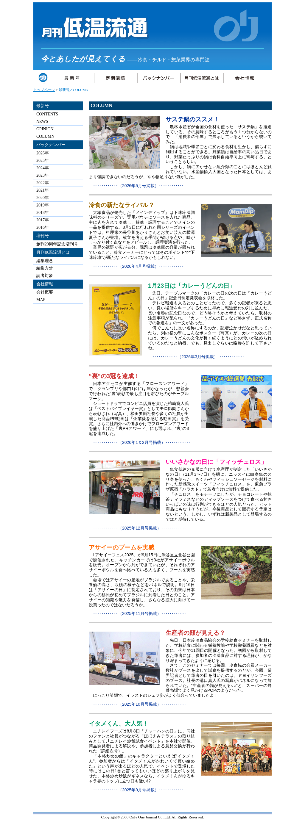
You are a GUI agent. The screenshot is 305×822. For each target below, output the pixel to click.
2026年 (42, 153)
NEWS (42, 121)
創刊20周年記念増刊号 (57, 244)
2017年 (42, 220)
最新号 (42, 106)
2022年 (42, 183)
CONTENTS (47, 114)
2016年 (42, 227)
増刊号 (42, 236)
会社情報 (44, 284)
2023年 (42, 175)
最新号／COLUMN (73, 90)
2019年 (42, 205)
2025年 (42, 160)
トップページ (44, 90)
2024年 (42, 168)
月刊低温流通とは (53, 252)
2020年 (42, 197)
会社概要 (44, 292)
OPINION (45, 129)
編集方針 (44, 268)
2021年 (42, 190)
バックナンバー (51, 145)
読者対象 (44, 275)
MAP (40, 300)
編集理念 (44, 261)
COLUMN (45, 136)
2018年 (42, 212)
